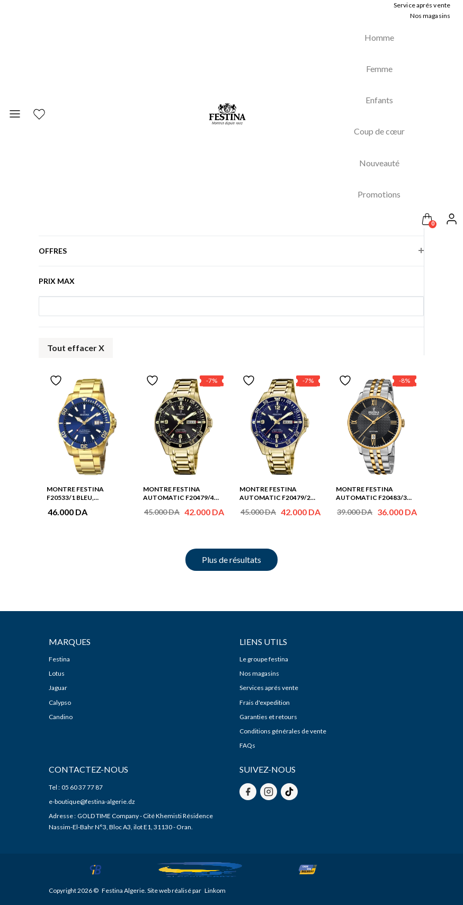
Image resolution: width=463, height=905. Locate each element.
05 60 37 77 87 (82, 787)
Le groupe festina (263, 659)
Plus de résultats (231, 559)
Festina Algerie (123, 890)
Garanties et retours (268, 717)
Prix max (57, 280)
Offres (53, 246)
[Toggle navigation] (14, 114)
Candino (61, 717)
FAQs (247, 745)
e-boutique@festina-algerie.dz (92, 801)
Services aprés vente (268, 688)
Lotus (57, 673)
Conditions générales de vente (282, 731)
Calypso (60, 702)
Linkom (215, 890)
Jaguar (58, 688)
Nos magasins (259, 673)
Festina (59, 659)
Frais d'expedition (264, 702)
